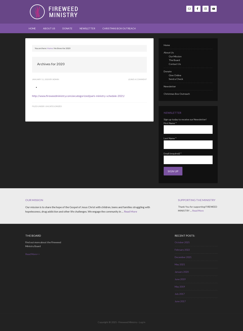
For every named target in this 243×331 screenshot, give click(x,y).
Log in (142, 322)
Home (167, 45)
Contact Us (175, 64)
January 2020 (182, 271)
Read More (130, 211)
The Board (174, 60)
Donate (168, 71)
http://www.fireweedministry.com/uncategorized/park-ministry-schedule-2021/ (78, 95)
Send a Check (176, 79)
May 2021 (180, 264)
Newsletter (170, 86)
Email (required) (173, 153)
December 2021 (183, 257)
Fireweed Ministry (54, 11)
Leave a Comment (137, 79)
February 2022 (182, 249)
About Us (169, 52)
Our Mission (175, 56)
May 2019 (180, 286)
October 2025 (182, 242)
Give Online (175, 75)
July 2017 (180, 293)
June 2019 (180, 279)
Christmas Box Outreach (177, 93)
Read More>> (32, 254)
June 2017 (180, 301)
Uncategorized (53, 106)
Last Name (170, 138)
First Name (170, 123)
